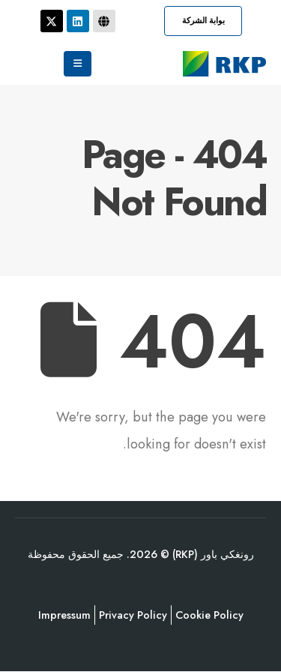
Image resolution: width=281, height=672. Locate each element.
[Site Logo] (224, 63)
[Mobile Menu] (77, 63)
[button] (203, 21)
